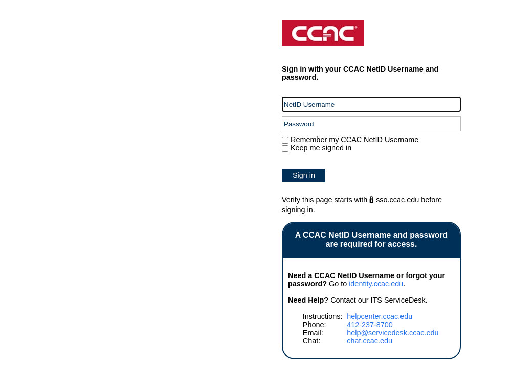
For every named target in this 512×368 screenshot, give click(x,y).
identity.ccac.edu (376, 284)
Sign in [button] (304, 175)
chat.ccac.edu (369, 341)
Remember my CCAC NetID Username (353, 139)
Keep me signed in (321, 148)
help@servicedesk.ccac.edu (392, 333)
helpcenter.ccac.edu (379, 316)
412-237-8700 (370, 324)
